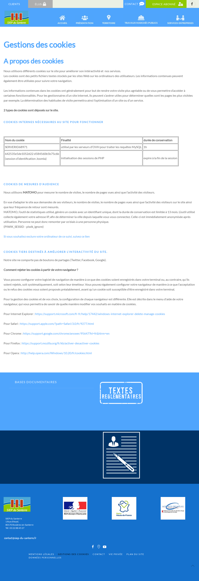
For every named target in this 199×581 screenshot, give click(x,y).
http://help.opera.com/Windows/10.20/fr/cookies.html (56, 353)
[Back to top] (192, 566)
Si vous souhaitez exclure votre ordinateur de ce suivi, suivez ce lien (47, 236)
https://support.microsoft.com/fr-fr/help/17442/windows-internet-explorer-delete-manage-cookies (100, 314)
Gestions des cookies (73, 554)
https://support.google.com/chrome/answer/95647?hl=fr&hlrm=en (66, 333)
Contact (99, 554)
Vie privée (116, 554)
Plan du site (135, 554)
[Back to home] (17, 17)
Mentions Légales (41, 554)
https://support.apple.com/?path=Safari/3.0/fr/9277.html (57, 323)
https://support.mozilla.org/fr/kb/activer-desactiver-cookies (60, 343)
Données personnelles (45, 557)
